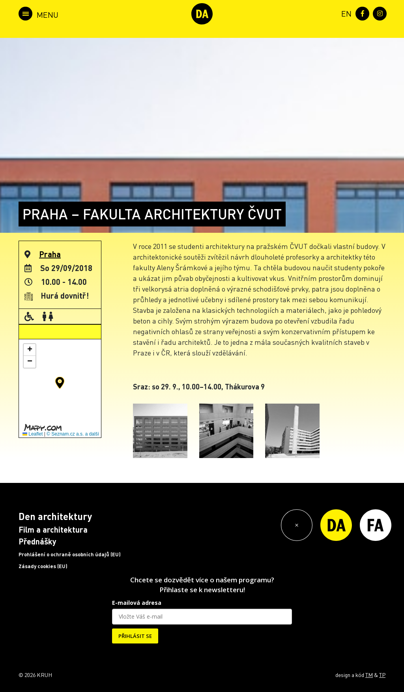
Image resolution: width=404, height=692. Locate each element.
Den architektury (55, 516)
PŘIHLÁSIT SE (135, 636)
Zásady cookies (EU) (43, 566)
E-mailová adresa (136, 602)
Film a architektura (53, 529)
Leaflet (32, 434)
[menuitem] (345, 12)
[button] (59, 383)
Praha (50, 254)
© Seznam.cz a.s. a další (73, 434)
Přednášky (37, 541)
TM (369, 674)
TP (382, 674)
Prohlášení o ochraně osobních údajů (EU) (70, 554)
